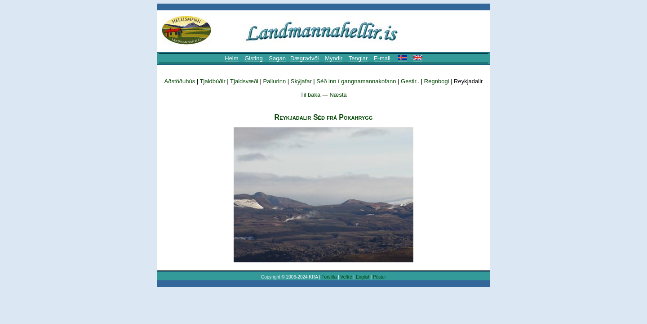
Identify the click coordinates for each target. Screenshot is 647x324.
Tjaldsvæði (244, 81)
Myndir (333, 58)
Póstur (379, 276)
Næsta (337, 94)
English (363, 276)
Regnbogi (436, 81)
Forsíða (329, 276)
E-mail (382, 58)
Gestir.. (411, 81)
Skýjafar (301, 81)
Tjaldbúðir (213, 81)
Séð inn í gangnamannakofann (356, 81)
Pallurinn (274, 81)
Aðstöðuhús (179, 81)
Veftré (346, 276)
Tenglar (358, 58)
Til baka (310, 94)
